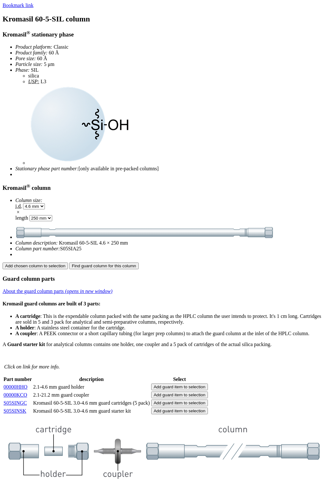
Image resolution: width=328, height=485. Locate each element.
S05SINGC (15, 403)
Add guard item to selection (180, 386)
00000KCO (15, 395)
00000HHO (16, 387)
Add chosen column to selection (35, 265)
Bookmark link (18, 5)
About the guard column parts (57, 291)
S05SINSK (15, 411)
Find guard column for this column (104, 265)
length (21, 218)
